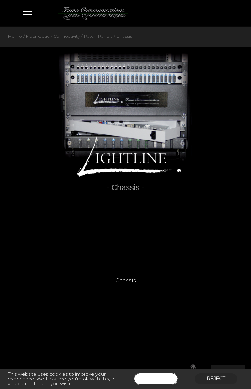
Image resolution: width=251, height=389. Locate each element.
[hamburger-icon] (27, 13)
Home (15, 36)
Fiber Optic (38, 36)
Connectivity (66, 36)
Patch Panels (98, 36)
